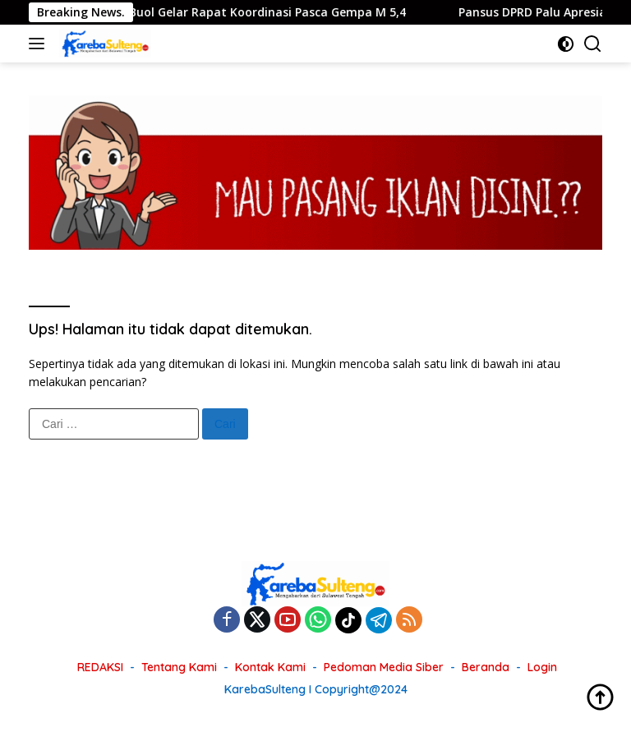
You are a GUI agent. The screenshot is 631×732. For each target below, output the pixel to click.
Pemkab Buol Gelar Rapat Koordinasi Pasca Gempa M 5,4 (258, 12)
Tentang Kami (179, 667)
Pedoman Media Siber (384, 667)
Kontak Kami (270, 667)
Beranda (485, 667)
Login (542, 667)
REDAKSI (100, 667)
